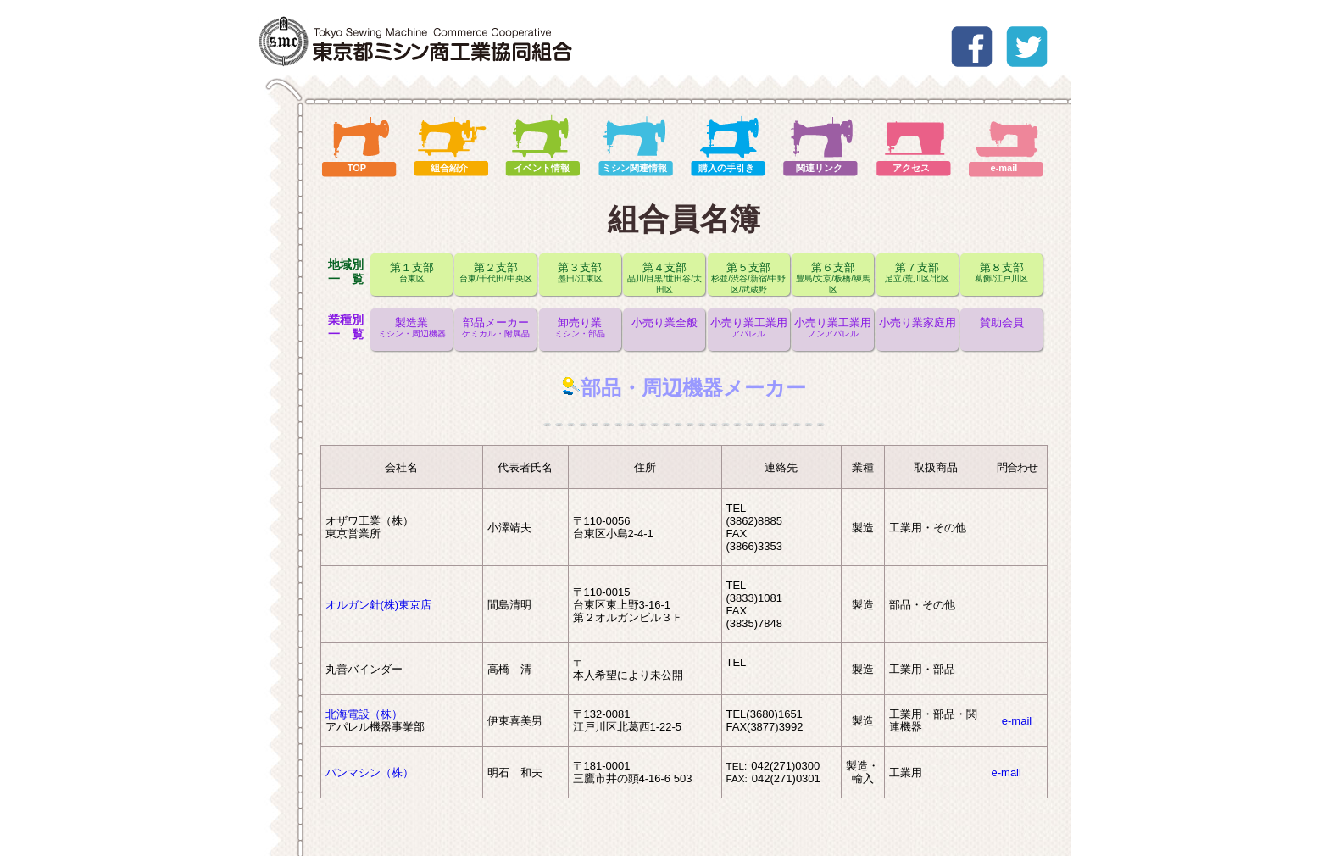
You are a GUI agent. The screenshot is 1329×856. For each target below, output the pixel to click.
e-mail (1017, 720)
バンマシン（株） (369, 772)
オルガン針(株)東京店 (378, 604)
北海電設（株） (364, 714)
